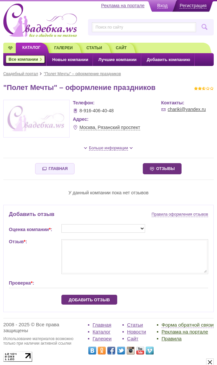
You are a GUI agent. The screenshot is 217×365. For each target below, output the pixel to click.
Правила (172, 338)
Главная (102, 325)
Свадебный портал (20, 74)
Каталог (102, 331)
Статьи (135, 325)
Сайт (133, 338)
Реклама (122, 5)
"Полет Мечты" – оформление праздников (82, 74)
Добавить (168, 59)
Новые (70, 59)
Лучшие (117, 59)
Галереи (102, 338)
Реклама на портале (185, 331)
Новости (136, 331)
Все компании (23, 59)
